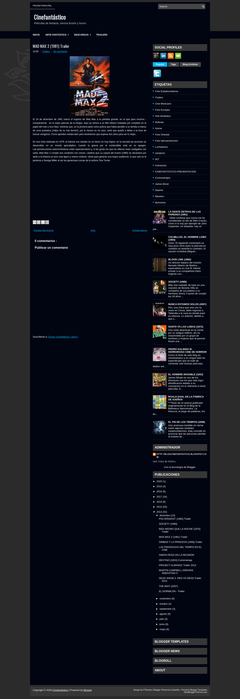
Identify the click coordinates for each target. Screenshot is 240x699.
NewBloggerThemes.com (195, 692)
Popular (160, 64)
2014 (159, 511)
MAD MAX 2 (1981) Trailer (51, 46)
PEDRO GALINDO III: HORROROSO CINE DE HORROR (187, 350)
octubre (164, 603)
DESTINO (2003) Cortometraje (175, 560)
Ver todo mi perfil (164, 462)
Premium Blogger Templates (194, 690)
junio (162, 624)
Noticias (159, 122)
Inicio (36, 35)
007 (157, 159)
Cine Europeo (162, 109)
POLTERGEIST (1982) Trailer (175, 518)
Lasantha (175, 690)
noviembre (165, 598)
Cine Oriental (162, 134)
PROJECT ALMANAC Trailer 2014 (177, 565)
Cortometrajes (162, 177)
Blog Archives (190, 64)
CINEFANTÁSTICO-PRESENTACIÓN (175, 171)
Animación (160, 165)
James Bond (162, 184)
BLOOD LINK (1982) (179, 259)
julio (162, 619)
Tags (173, 64)
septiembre (166, 608)
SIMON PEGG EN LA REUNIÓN (176, 555)
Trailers (101, 35)
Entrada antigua (139, 230)
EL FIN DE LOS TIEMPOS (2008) (186, 422)
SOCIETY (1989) (177, 281)
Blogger (191, 467)
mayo (163, 629)
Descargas (83, 33)
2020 (159, 481)
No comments (60, 51)
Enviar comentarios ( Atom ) (63, 336)
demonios (160, 202)
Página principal (42, 5)
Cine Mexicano (163, 103)
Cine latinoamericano (166, 140)
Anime (158, 128)
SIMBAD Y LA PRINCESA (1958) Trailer (180, 542)
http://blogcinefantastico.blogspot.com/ (182, 455)
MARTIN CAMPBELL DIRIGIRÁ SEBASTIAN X (176, 571)
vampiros (160, 153)
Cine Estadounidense (166, 91)
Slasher (159, 190)
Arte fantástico (58, 33)
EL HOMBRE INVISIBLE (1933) (185, 374)
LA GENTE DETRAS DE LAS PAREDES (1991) (184, 213)
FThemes (148, 690)
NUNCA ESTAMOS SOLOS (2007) (187, 304)
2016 (159, 501)
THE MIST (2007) (168, 586)
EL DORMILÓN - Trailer (171, 591)
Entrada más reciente (44, 230)
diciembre (165, 515)
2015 (159, 506)
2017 (159, 496)
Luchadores (161, 146)
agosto (163, 613)
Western (159, 196)
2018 (159, 491)
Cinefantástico (50, 17)
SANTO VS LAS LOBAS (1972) (185, 326)
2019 (159, 486)
